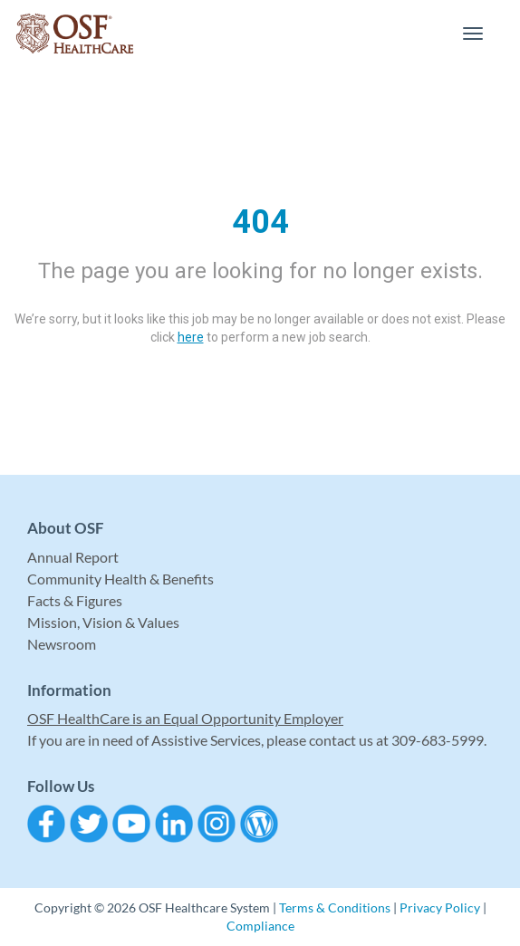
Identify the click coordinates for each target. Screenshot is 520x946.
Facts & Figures (74, 600)
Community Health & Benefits (120, 578)
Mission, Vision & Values (103, 622)
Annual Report (73, 556)
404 (260, 222)
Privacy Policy (440, 907)
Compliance (260, 925)
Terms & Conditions (334, 907)
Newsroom (61, 643)
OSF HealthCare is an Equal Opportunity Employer (185, 718)
